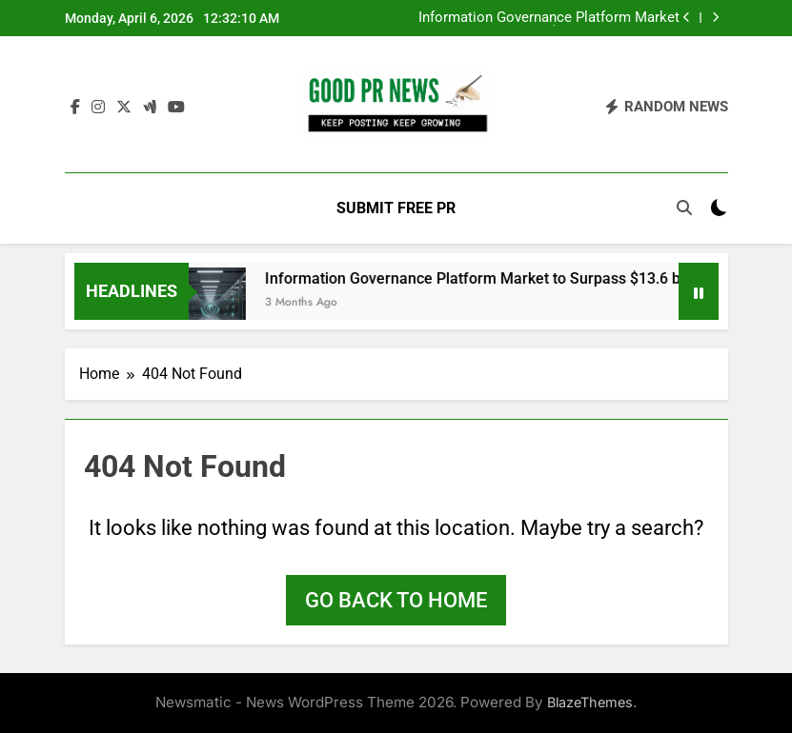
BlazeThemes (590, 702)
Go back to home (396, 600)
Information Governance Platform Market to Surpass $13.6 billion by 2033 (549, 18)
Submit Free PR (396, 208)
